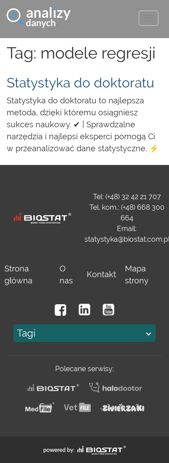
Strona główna (18, 274)
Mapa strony (137, 274)
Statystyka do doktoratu (80, 82)
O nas (66, 274)
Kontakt (101, 274)
